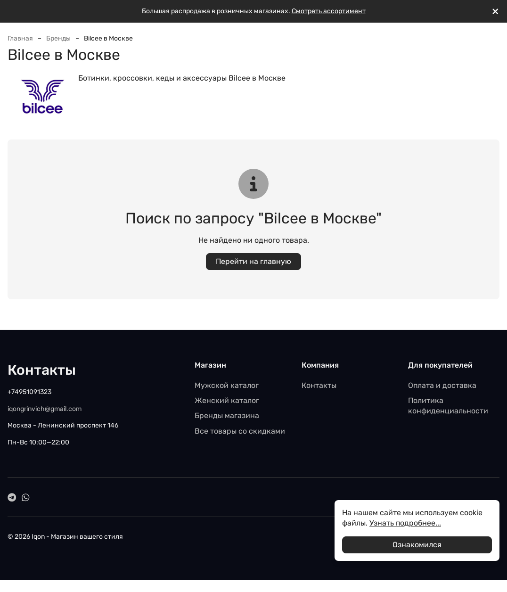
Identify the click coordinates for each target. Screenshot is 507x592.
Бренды (58, 38)
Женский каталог (227, 400)
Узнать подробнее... (405, 522)
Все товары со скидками (240, 431)
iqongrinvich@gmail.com (45, 409)
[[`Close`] (495, 11)
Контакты (319, 385)
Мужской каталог (227, 385)
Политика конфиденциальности (448, 405)
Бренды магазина (227, 415)
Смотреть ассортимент (329, 11)
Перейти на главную (253, 261)
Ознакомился (417, 544)
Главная (20, 38)
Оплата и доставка (442, 385)
